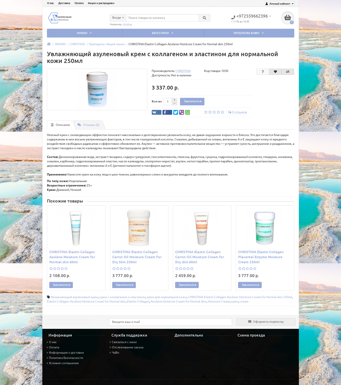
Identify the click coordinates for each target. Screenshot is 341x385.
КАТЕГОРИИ (163, 33)
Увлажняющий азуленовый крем (74, 297)
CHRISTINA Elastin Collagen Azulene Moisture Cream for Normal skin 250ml (240, 297)
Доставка (64, 3)
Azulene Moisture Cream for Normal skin (178, 301)
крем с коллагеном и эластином (122, 297)
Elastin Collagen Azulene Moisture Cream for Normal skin (86, 301)
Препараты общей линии (107, 44)
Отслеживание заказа (126, 347)
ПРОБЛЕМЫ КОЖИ (249, 33)
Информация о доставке (65, 352)
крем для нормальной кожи (167, 297)
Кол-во (157, 101)
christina (127, 24)
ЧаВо (114, 352)
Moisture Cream (219, 301)
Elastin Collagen (138, 301)
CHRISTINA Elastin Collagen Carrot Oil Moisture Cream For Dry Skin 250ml (137, 257)
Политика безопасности (65, 358)
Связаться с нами (123, 342)
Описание (60, 125)
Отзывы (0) (88, 125)
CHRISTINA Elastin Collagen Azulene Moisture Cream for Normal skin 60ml (72, 257)
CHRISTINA (77, 44)
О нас (50, 3)
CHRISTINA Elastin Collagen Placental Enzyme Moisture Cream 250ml (261, 257)
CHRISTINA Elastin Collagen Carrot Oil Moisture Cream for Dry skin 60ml (199, 257)
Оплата (79, 3)
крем (235, 301)
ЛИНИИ (84, 33)
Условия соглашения (63, 363)
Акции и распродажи (101, 3)
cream (244, 301)
